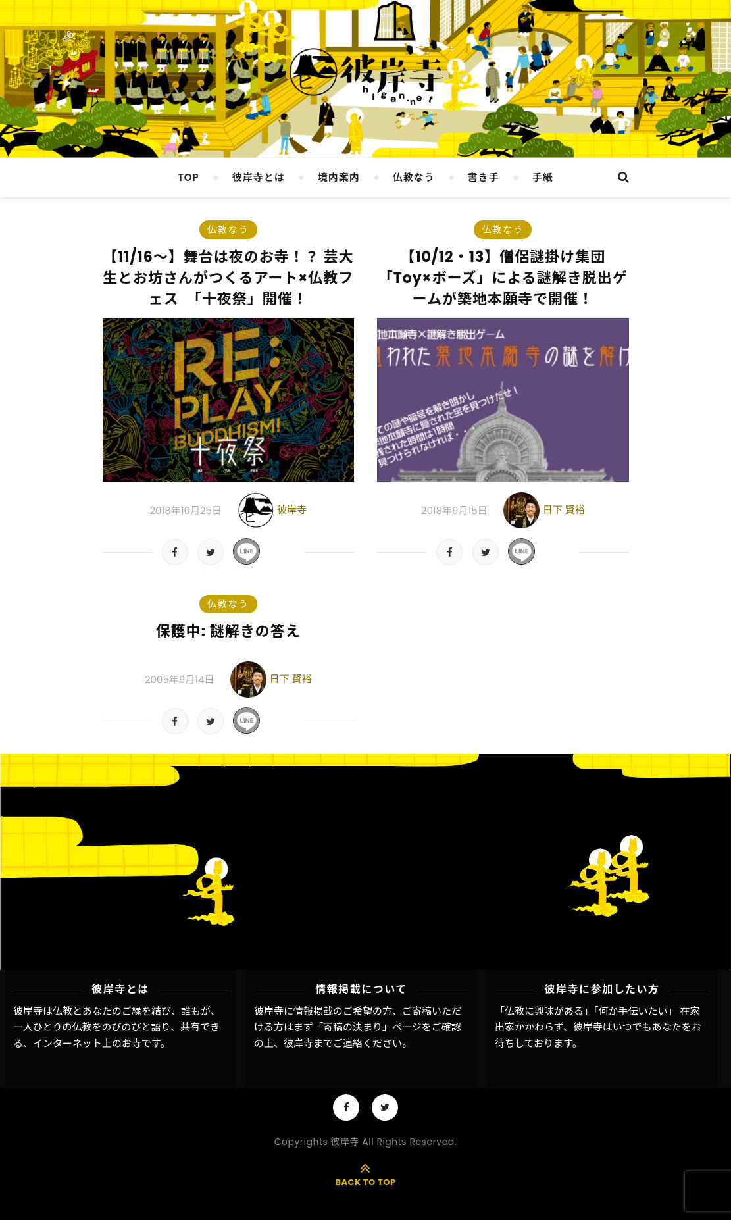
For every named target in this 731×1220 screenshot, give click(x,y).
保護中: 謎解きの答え (228, 631)
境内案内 (339, 177)
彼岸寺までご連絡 (323, 1043)
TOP (188, 177)
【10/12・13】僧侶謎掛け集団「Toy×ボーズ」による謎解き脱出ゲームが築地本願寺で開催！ (503, 278)
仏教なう (414, 177)
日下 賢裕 (564, 510)
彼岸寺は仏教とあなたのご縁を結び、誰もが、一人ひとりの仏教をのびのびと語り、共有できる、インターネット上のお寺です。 (116, 1027)
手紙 (542, 177)
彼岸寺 (292, 510)
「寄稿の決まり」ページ (367, 1027)
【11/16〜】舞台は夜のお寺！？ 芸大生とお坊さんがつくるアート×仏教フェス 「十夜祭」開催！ (228, 278)
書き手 (483, 177)
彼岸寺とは (258, 177)
